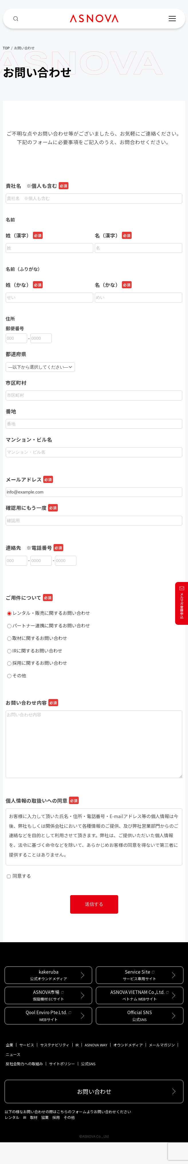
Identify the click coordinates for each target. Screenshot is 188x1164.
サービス (26, 1066)
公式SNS (88, 1085)
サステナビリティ (55, 1066)
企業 (9, 1066)
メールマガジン (162, 1066)
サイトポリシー (62, 1085)
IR (77, 1066)
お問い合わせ (94, 1113)
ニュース (13, 1076)
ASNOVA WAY (96, 1066)
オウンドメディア (128, 1066)
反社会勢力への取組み (24, 1085)
